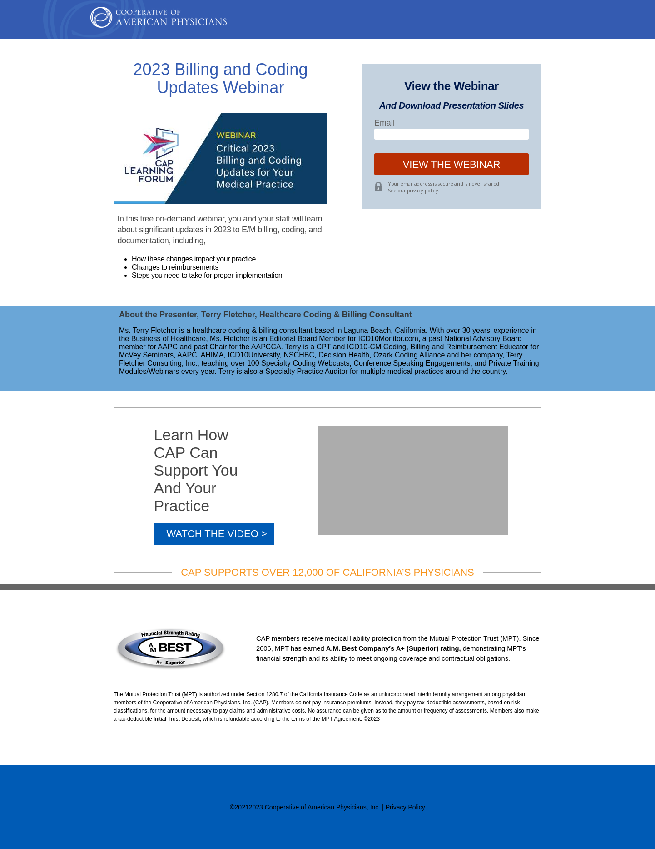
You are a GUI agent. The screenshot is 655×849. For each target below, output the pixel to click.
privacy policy (422, 190)
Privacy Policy (405, 807)
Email (384, 122)
